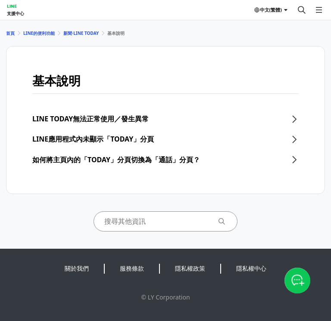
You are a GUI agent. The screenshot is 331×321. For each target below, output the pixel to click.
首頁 (10, 33)
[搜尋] (301, 10)
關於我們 (77, 268)
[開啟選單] (319, 10)
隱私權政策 (190, 268)
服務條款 (132, 268)
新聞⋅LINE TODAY (81, 33)
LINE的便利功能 (39, 33)
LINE (12, 6)
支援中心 (15, 13)
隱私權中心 (251, 268)
